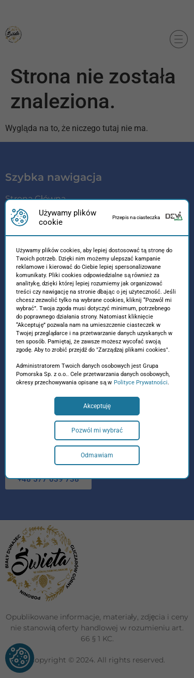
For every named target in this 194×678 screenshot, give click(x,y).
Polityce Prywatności (141, 382)
